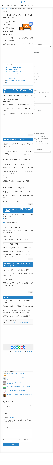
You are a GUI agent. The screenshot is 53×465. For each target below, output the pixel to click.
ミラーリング (36, 63)
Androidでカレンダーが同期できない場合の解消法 (15, 75)
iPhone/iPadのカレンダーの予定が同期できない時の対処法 (17, 322)
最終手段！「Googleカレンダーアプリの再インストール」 (17, 80)
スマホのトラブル (21, 5)
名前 (3, 441)
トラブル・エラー (14, 351)
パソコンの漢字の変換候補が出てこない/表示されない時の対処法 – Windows (43, 110)
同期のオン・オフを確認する (40, 139)
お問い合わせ (11, 456)
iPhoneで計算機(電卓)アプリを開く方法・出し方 (43, 105)
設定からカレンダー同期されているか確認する (14, 71)
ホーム (3, 5)
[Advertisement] (18, 54)
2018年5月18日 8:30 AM (12, 417)
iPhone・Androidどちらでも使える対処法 (14, 67)
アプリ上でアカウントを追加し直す (13, 73)
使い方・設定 (27, 5)
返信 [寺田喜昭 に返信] (6, 423)
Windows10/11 (36, 52)
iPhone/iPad (36, 55)
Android (31, 351)
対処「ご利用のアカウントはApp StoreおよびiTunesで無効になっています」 (43, 97)
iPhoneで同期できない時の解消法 (12, 69)
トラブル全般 (7, 5)
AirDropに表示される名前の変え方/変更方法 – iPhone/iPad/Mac (43, 93)
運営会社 (15, 456)
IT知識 (32, 5)
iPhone (27, 351)
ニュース (37, 76)
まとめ (7, 82)
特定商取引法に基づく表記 (22, 456)
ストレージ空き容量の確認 (11, 78)
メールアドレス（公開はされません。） (24, 441)
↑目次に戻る (30, 134)
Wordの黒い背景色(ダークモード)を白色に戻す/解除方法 (43, 101)
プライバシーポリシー (5, 456)
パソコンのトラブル (14, 5)
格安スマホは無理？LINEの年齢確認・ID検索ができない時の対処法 (19, 386)
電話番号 (35, 66)
